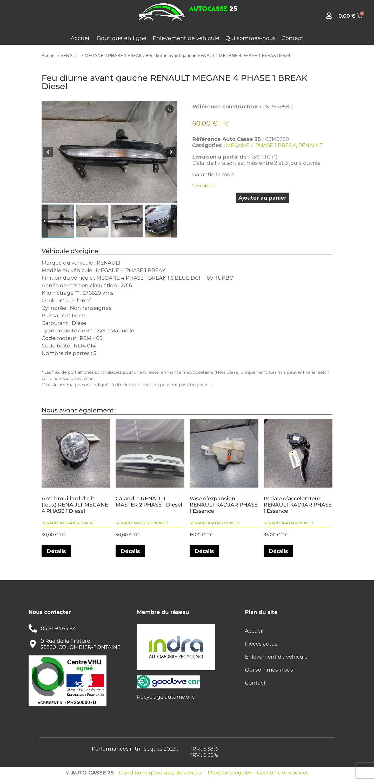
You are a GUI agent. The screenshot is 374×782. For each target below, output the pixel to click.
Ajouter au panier (262, 198)
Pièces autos (261, 644)
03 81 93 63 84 (58, 628)
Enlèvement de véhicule (186, 38)
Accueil (81, 38)
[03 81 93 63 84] (33, 628)
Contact (292, 38)
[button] (171, 152)
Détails (56, 551)
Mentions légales (230, 773)
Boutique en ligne (121, 38)
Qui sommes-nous (250, 38)
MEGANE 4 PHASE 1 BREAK (113, 55)
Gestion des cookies (283, 773)
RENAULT (71, 55)
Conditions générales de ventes (160, 773)
